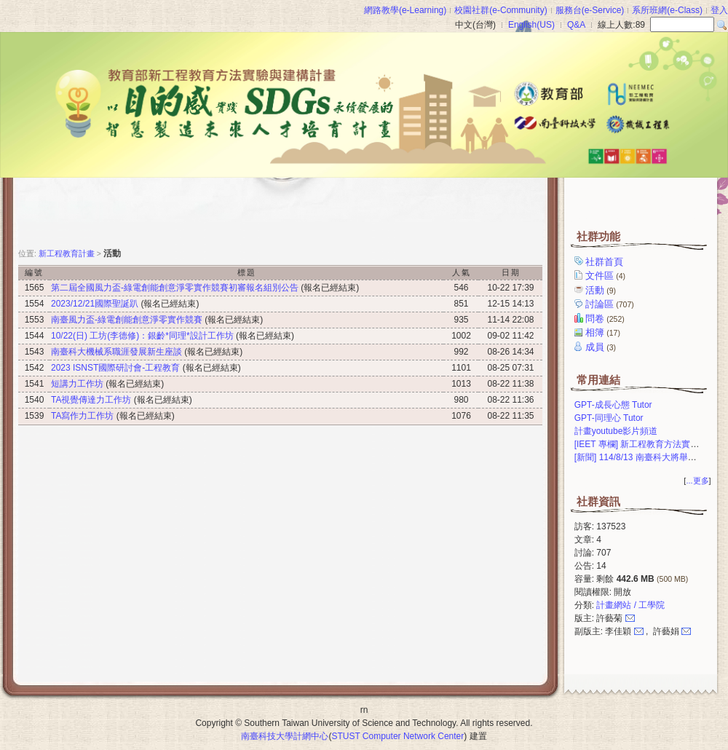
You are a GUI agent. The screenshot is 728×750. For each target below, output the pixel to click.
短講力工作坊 (77, 384)
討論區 (610, 304)
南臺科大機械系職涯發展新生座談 (116, 352)
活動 (601, 290)
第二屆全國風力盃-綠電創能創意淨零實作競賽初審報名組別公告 (174, 288)
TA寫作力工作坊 (82, 416)
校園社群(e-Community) (500, 10)
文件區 (606, 275)
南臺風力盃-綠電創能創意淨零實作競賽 (126, 320)
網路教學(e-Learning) (405, 10)
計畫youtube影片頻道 (616, 431)
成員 (601, 347)
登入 (719, 10)
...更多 (697, 480)
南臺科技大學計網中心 (284, 736)
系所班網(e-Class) (667, 10)
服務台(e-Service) (590, 10)
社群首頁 (605, 261)
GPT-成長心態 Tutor (613, 405)
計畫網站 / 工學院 (630, 605)
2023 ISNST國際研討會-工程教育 (115, 368)
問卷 (606, 318)
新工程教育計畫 (67, 253)
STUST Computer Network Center (397, 736)
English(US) (531, 25)
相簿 (603, 332)
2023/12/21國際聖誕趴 (94, 304)
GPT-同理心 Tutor (609, 418)
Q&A (576, 25)
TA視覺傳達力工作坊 (91, 400)
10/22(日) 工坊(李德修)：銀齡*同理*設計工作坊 (142, 336)
